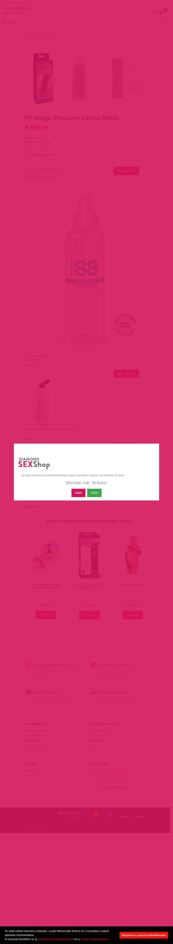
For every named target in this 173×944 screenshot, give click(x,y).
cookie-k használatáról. (94, 939)
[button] (109, 939)
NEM (78, 493)
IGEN (94, 493)
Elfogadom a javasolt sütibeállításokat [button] (144, 935)
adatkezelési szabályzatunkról (56, 939)
